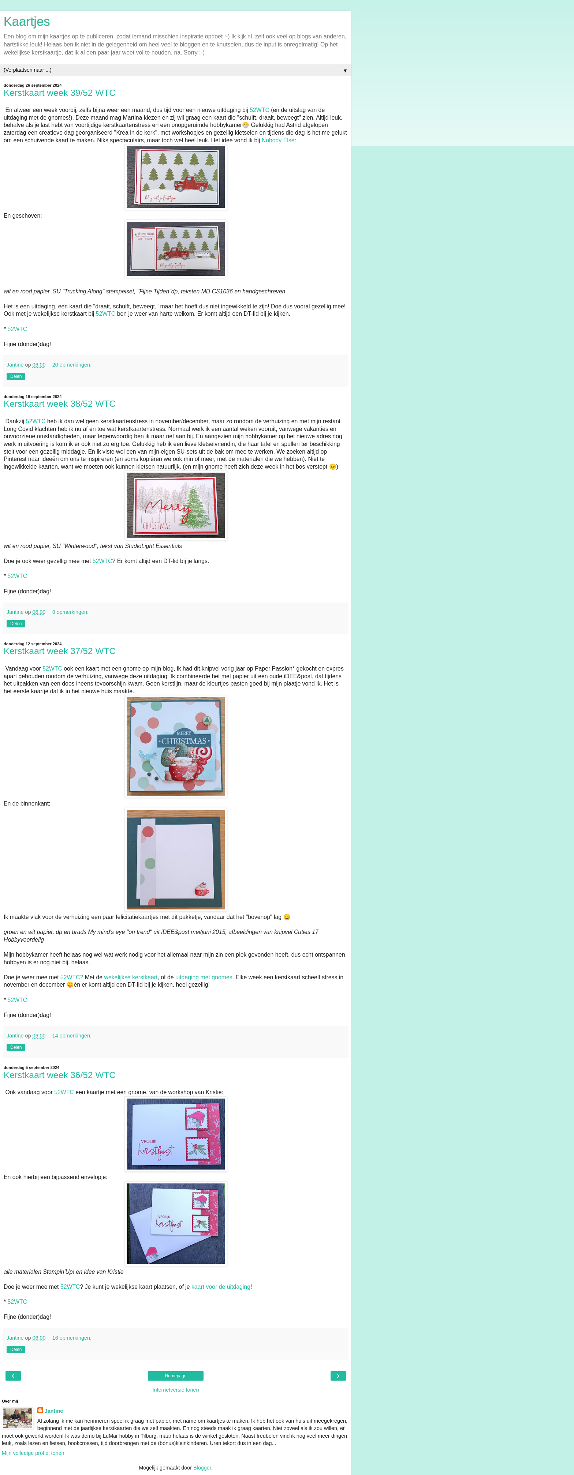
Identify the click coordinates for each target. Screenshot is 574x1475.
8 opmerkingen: (70, 612)
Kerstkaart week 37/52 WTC (60, 651)
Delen (16, 376)
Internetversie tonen (175, 1390)
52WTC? (71, 977)
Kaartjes (27, 22)
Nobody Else (278, 140)
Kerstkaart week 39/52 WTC (60, 93)
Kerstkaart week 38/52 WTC (60, 404)
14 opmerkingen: (72, 1036)
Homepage (176, 1375)
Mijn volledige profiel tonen (33, 1453)
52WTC (259, 110)
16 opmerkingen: (72, 1338)
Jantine (54, 1411)
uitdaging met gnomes (203, 977)
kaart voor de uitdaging (220, 1287)
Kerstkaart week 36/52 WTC (60, 1075)
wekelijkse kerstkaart (130, 977)
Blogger (202, 1468)
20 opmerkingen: (72, 365)
